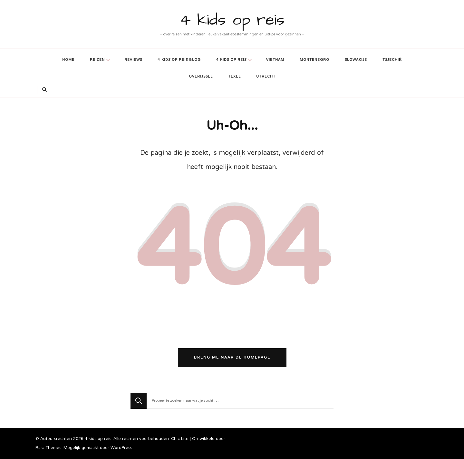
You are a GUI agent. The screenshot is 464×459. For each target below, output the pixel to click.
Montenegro (314, 60)
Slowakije (356, 60)
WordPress (121, 448)
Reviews (133, 60)
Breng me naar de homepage (232, 357)
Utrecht (266, 76)
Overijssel (201, 76)
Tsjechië (392, 60)
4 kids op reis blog (179, 60)
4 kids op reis (232, 20)
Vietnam (275, 60)
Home (68, 60)
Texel (234, 76)
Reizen (97, 60)
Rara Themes (48, 448)
